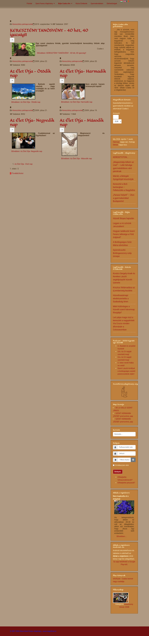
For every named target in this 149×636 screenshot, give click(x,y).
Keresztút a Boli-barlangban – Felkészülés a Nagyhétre (124, 187)
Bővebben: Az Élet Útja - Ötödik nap (25, 102)
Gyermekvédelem (97, 3)
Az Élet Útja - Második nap (81, 122)
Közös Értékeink (81, 3)
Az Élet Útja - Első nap (23, 164)
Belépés (117, 472)
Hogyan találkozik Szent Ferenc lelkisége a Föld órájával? (124, 234)
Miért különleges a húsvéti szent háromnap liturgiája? (124, 309)
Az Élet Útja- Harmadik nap (83, 73)
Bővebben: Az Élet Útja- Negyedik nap (26, 151)
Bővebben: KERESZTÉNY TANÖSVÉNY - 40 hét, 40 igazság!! (61, 53)
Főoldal (29, 3)
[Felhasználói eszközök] (12, 40)
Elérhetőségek (112, 3)
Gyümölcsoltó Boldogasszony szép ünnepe (122, 253)
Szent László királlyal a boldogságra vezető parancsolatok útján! (126, 371)
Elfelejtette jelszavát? (126, 483)
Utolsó (20, 173)
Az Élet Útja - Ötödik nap (30, 73)
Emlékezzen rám (122, 465)
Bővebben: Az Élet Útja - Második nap (76, 158)
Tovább (15, 173)
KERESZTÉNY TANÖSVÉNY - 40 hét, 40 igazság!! (49, 33)
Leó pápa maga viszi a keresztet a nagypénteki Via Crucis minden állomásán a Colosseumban (123, 323)
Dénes (115, 145)
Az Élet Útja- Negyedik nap (32, 122)
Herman (116, 142)
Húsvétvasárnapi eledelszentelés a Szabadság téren (121, 298)
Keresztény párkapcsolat (22, 24)
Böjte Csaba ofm (64, 3)
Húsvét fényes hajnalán (123, 218)
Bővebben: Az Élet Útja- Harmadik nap (76, 102)
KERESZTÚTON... (121, 157)
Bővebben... (122, 536)
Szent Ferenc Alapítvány (44, 3)
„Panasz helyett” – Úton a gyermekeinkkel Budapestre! (123, 198)
